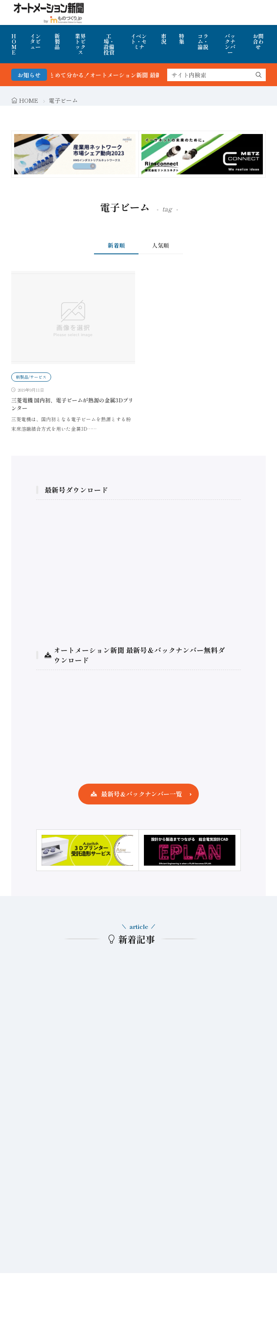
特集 (181, 38)
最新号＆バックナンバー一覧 (141, 793)
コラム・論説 (203, 41)
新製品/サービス (31, 377)
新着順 (116, 245)
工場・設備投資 (109, 44)
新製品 (57, 41)
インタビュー (35, 41)
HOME (14, 44)
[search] (259, 75)
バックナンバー (230, 44)
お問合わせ (258, 41)
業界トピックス (80, 44)
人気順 (160, 245)
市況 (163, 38)
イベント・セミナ (139, 41)
